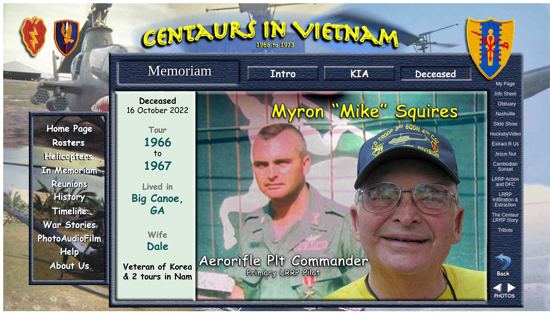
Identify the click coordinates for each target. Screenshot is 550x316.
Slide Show (505, 124)
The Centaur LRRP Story (505, 217)
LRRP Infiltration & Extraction (505, 200)
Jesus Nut (505, 154)
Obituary (507, 104)
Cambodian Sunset (505, 166)
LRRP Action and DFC (505, 181)
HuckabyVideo (505, 134)
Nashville (505, 114)
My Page (505, 84)
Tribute (505, 230)
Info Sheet (505, 94)
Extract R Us (505, 144)
